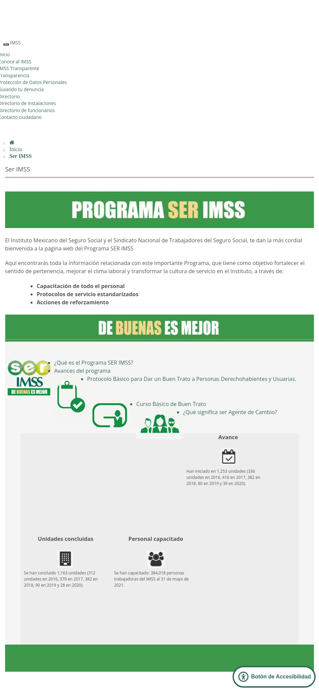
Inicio (15, 149)
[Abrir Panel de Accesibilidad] (274, 676)
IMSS (15, 42)
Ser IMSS (20, 156)
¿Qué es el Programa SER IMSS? (93, 362)
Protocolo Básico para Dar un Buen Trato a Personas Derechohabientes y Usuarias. (191, 379)
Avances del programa (82, 370)
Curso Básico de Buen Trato (171, 404)
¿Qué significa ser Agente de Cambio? (230, 412)
